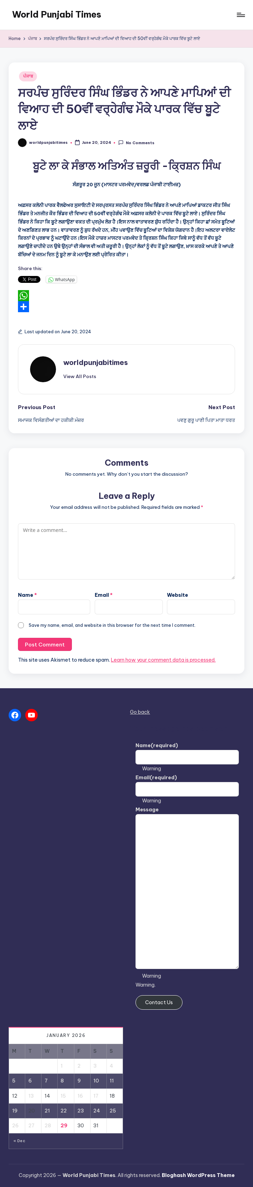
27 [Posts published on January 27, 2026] (31, 1125)
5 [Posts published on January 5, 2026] (14, 1081)
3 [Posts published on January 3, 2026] (95, 1066)
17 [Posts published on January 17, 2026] (96, 1096)
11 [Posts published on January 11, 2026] (112, 1081)
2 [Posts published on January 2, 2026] (79, 1066)
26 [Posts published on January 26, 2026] (15, 1125)
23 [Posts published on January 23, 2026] (80, 1111)
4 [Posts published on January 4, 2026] (111, 1066)
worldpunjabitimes (95, 362)
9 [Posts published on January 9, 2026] (79, 1081)
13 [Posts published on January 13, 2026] (31, 1096)
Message (147, 810)
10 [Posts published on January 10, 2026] (96, 1081)
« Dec (19, 1140)
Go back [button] (140, 712)
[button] (79, 376)
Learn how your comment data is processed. (163, 660)
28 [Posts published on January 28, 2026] (48, 1125)
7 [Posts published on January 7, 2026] (46, 1081)
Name (27, 595)
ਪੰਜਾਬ (28, 76)
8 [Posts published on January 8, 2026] (62, 1081)
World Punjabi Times (56, 14)
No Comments (136, 142)
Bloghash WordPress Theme (198, 1175)
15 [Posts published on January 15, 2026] (63, 1096)
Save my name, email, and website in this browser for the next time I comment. (112, 625)
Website (177, 595)
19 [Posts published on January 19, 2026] (15, 1111)
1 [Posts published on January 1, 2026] (61, 1066)
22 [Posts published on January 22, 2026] (63, 1111)
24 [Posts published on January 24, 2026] (96, 1111)
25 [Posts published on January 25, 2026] (113, 1111)
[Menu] (240, 15)
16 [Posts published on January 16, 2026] (80, 1096)
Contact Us (159, 1002)
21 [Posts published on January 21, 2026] (47, 1111)
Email (104, 595)
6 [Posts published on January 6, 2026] (30, 1081)
